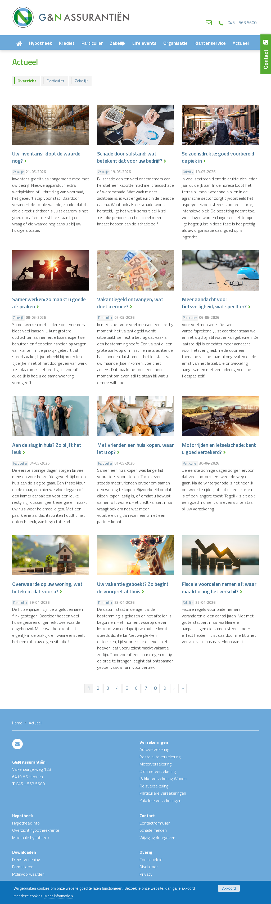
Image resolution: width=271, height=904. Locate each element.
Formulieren (22, 866)
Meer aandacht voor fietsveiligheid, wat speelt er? (214, 303)
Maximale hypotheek (30, 837)
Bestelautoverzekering (159, 757)
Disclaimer (148, 866)
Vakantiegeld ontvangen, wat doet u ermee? (130, 303)
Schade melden (153, 830)
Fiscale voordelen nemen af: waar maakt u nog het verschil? (219, 587)
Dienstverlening (26, 859)
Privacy (145, 874)
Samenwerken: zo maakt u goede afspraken (49, 303)
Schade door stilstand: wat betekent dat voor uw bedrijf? (129, 157)
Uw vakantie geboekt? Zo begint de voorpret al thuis (133, 587)
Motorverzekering (155, 764)
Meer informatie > (58, 896)
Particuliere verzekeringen (162, 793)
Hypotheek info (26, 823)
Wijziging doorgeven (157, 837)
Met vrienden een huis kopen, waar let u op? (135, 448)
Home (17, 723)
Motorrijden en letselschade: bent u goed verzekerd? (219, 448)
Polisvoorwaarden (28, 874)
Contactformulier (154, 823)
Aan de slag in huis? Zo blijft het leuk (46, 448)
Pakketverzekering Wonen (163, 778)
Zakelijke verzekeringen (160, 800)
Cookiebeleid (150, 859)
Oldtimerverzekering (157, 771)
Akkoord (229, 888)
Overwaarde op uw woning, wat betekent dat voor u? (47, 587)
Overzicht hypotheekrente (35, 830)
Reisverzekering (153, 786)
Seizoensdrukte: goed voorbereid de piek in (218, 157)
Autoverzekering (154, 749)
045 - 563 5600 (242, 22)
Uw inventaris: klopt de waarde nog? (46, 157)
